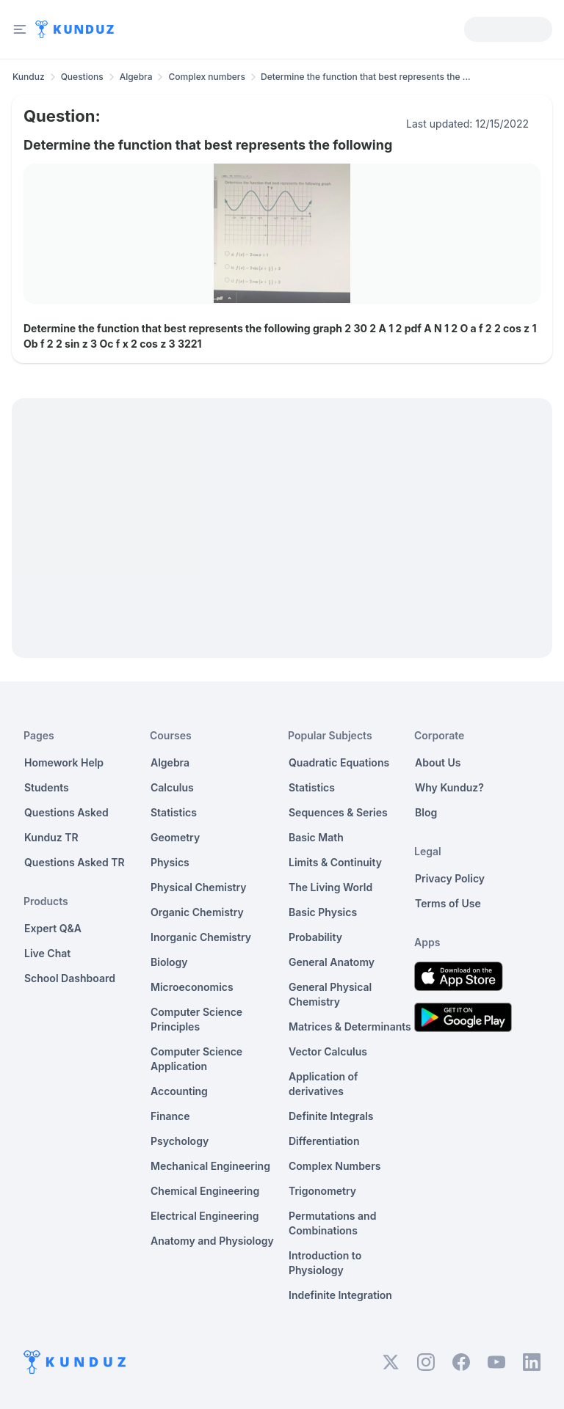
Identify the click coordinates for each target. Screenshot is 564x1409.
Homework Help (64, 762)
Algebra (136, 76)
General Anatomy (332, 962)
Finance (170, 1116)
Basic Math (316, 837)
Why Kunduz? (449, 787)
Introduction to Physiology (325, 1262)
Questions (82, 76)
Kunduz (28, 76)
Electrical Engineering (205, 1215)
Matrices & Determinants (350, 1026)
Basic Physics (323, 912)
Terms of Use (448, 903)
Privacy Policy (450, 878)
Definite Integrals (331, 1116)
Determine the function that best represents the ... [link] (366, 76)
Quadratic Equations (339, 762)
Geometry (175, 837)
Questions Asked (66, 812)
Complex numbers (206, 76)
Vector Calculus (328, 1051)
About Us (437, 762)
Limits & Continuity (335, 862)
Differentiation (324, 1141)
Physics (170, 862)
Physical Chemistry (199, 887)
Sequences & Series (338, 812)
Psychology (180, 1141)
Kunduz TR (51, 837)
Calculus (172, 787)
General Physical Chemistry (330, 994)
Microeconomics (192, 987)
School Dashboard (69, 978)
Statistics (174, 812)
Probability (315, 937)
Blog (426, 812)
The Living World (330, 887)
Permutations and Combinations (332, 1223)
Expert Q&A (53, 928)
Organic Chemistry (197, 912)
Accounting (179, 1091)
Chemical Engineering (205, 1191)
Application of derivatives (323, 1083)
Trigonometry (322, 1191)
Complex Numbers (334, 1166)
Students (46, 787)
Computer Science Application (196, 1058)
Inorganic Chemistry (201, 937)
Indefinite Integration (340, 1295)
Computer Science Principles (196, 1019)
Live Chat (47, 953)
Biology (169, 962)
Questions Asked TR (74, 862)
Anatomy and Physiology (212, 1240)
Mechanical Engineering (210, 1166)
